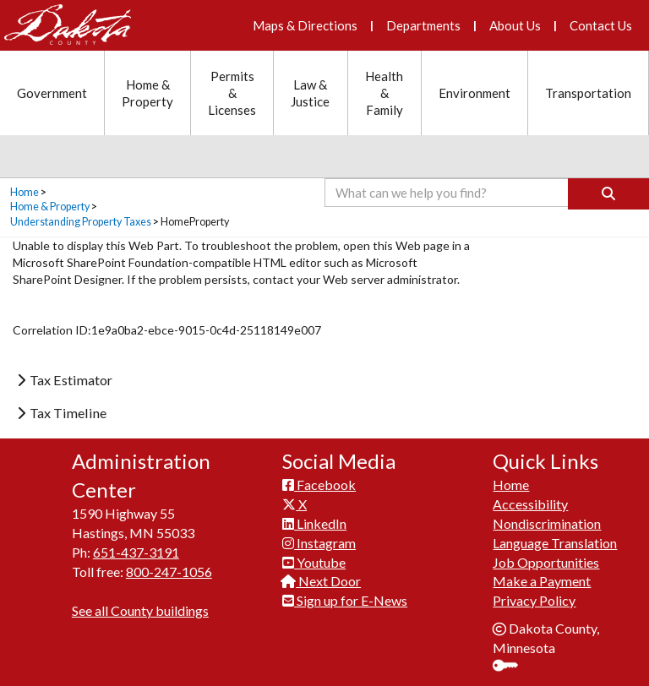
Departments (423, 25)
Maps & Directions (305, 25)
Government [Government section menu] (52, 93)
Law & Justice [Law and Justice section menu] (310, 93)
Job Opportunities (546, 562)
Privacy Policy (534, 600)
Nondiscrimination (547, 523)
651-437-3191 (136, 552)
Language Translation (555, 543)
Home (24, 192)
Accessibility (530, 504)
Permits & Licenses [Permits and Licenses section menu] (232, 92)
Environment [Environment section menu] (474, 93)
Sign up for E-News (344, 600)
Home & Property (50, 206)
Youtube (314, 562)
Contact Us (601, 25)
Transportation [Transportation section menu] (588, 93)
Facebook (319, 484)
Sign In (512, 667)
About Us (515, 25)
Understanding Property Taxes (80, 221)
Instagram (319, 543)
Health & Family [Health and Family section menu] (384, 92)
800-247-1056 (169, 572)
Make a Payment (542, 581)
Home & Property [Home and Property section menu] (147, 93)
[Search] (608, 194)
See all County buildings (140, 610)
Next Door (321, 581)
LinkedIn (314, 523)
